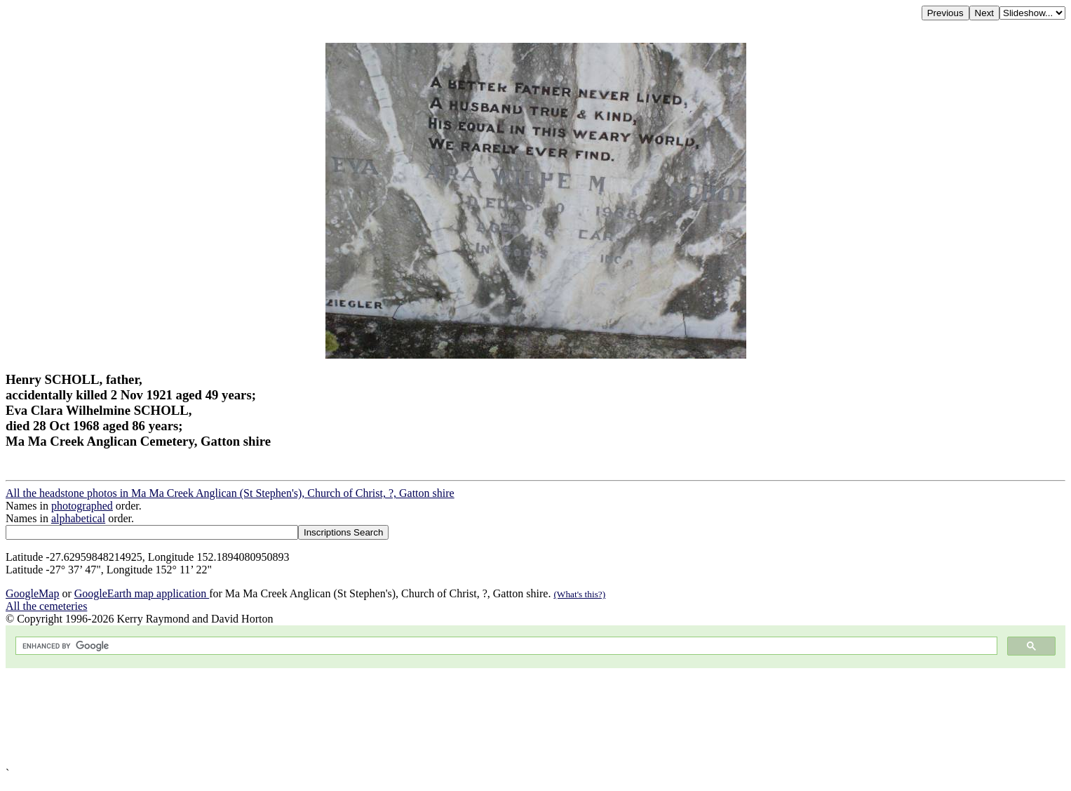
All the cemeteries (46, 606)
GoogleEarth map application (141, 593)
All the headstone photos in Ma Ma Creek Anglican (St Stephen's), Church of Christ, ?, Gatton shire (230, 493)
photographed (82, 506)
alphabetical (78, 518)
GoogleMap (32, 593)
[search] (505, 646)
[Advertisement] (426, 717)
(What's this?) (579, 594)
